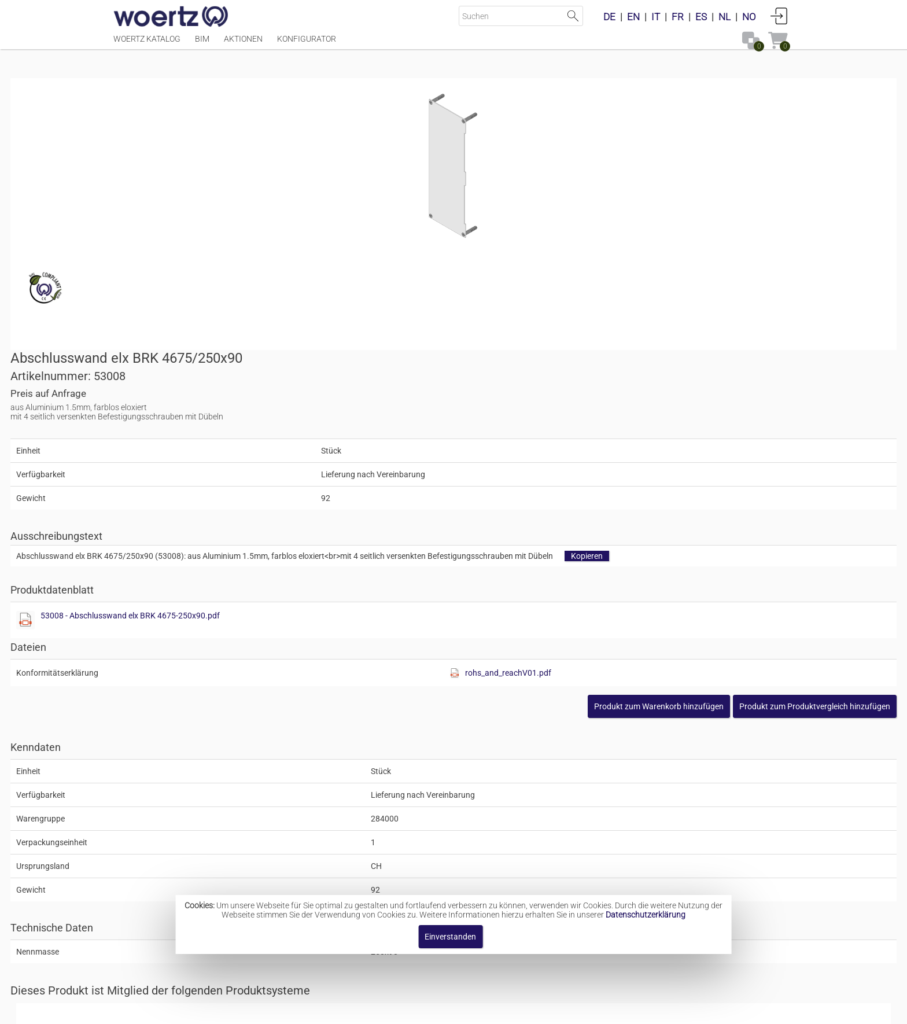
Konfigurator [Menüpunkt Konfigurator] (306, 44)
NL (724, 17)
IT (655, 17)
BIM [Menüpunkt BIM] (202, 44)
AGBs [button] (448, 1009)
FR (678, 17)
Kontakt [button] (407, 1009)
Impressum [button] (355, 1009)
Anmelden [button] (779, 15)
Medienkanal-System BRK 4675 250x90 (476, 858)
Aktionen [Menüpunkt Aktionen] (243, 44)
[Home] (171, 17)
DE (609, 17)
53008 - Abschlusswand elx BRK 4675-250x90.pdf (579, 368)
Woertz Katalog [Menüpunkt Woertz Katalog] (146, 44)
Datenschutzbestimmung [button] (524, 1009)
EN (633, 17)
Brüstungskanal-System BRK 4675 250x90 (481, 766)
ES (701, 17)
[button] (712, 458)
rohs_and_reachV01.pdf (687, 425)
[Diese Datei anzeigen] (474, 372)
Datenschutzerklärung (645, 914)
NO (749, 17)
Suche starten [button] (573, 16)
